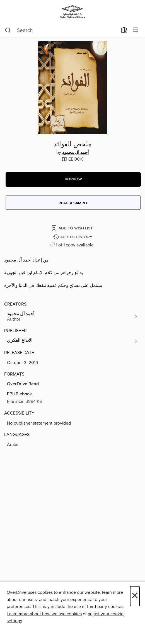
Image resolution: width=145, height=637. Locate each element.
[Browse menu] (135, 30)
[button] (73, 179)
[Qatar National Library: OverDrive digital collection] (72, 12)
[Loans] (124, 31)
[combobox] (61, 30)
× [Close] (134, 596)
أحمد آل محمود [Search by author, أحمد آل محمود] (75, 152)
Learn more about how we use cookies (44, 614)
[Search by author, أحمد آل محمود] (72, 316)
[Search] (8, 30)
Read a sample (73, 203)
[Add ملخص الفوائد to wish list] (72, 228)
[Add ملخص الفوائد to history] (73, 237)
